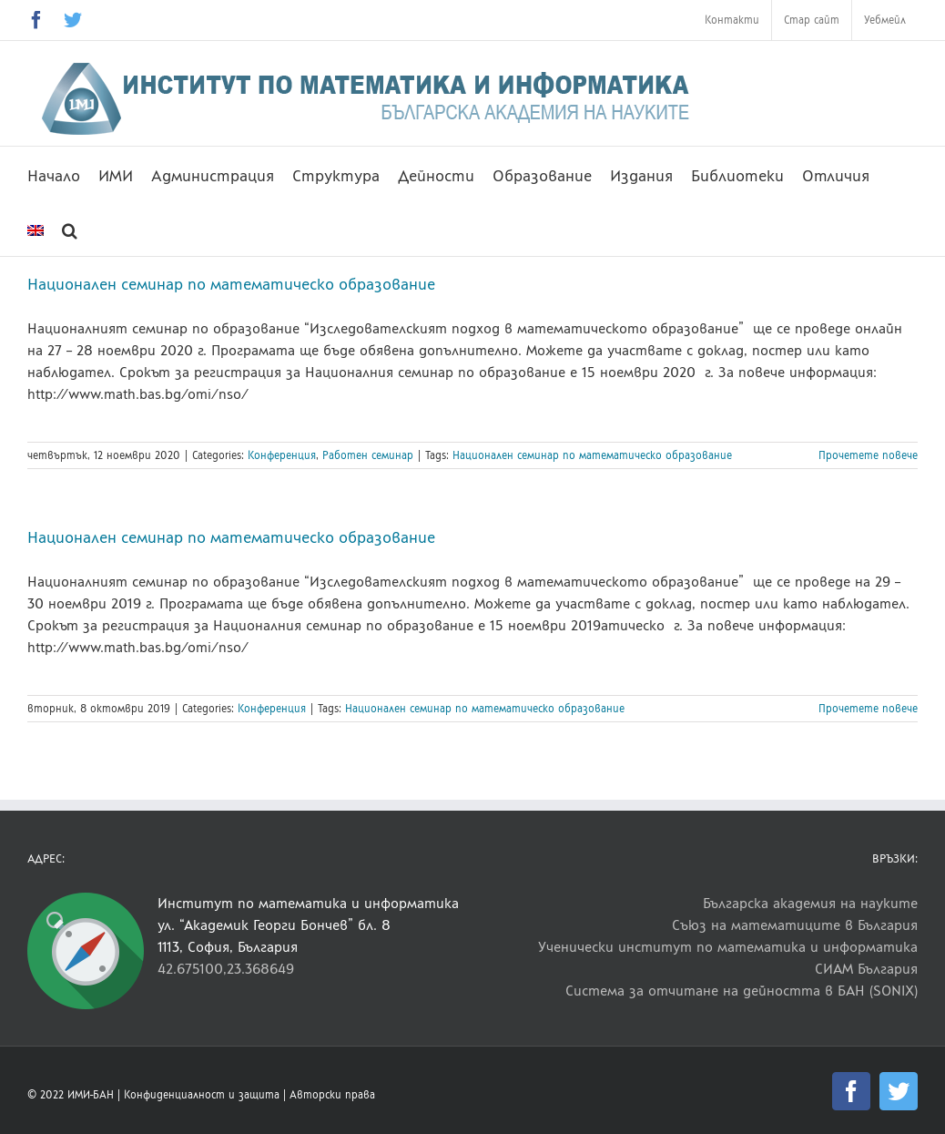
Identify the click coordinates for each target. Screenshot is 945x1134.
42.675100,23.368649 (226, 968)
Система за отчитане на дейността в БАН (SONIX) (741, 990)
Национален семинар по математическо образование (231, 284)
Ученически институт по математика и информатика (728, 946)
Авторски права (332, 1094)
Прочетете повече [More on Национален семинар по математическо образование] (868, 455)
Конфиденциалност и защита (201, 1094)
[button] (69, 228)
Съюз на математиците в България (795, 925)
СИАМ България (866, 968)
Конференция (282, 455)
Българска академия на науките (810, 903)
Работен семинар (367, 455)
